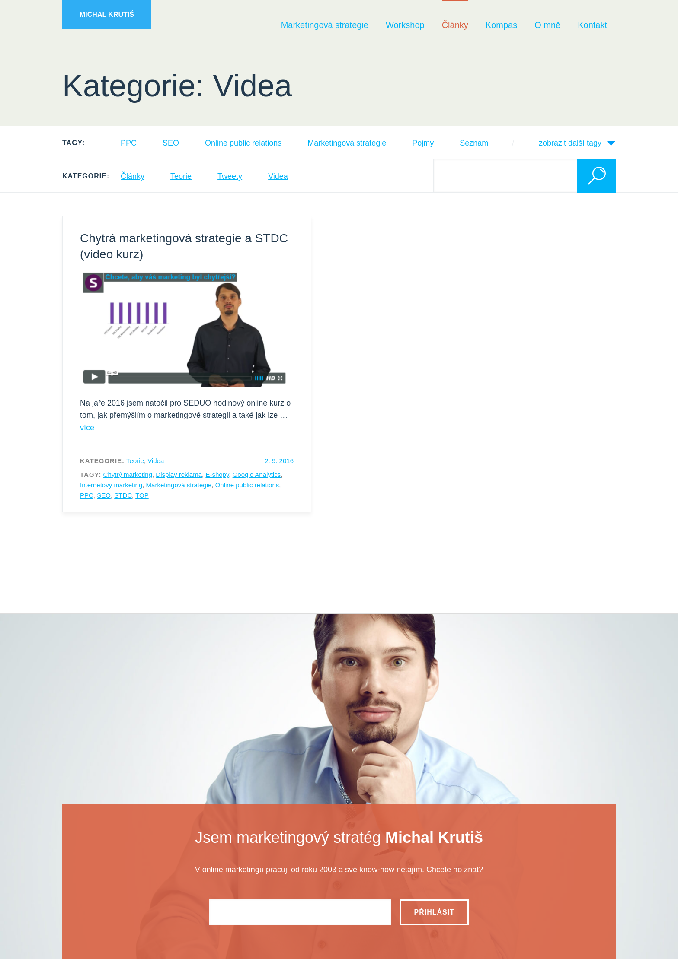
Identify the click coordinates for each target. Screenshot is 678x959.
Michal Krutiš (107, 14)
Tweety (229, 176)
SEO (171, 143)
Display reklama (179, 474)
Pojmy (423, 143)
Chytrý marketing (127, 474)
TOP (142, 495)
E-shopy (217, 474)
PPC (129, 143)
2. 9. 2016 (279, 460)
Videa (278, 176)
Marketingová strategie (346, 143)
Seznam (474, 143)
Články (132, 176)
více (87, 427)
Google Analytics (257, 474)
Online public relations (243, 143)
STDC (123, 495)
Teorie (181, 176)
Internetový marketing (111, 485)
